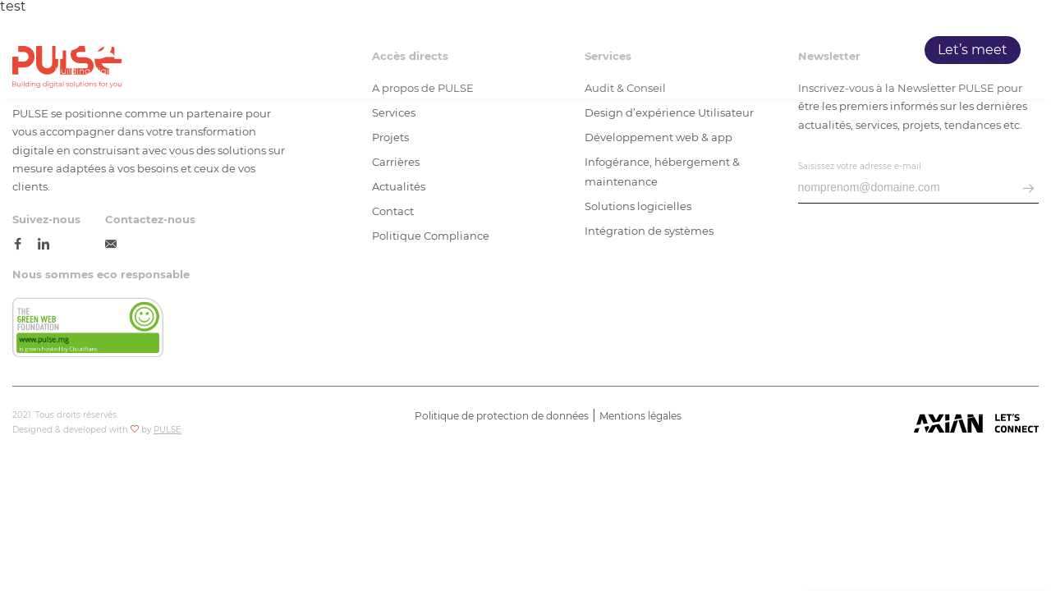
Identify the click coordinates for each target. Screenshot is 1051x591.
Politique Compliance (430, 235)
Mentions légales (640, 416)
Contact (393, 211)
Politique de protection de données (502, 416)
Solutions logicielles (638, 206)
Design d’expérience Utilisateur (669, 112)
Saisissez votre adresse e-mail (859, 166)
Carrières (814, 50)
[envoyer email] (1028, 189)
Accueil (544, 50)
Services (674, 50)
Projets (742, 50)
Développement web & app (658, 137)
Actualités (398, 186)
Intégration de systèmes (649, 230)
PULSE (608, 50)
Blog (876, 50)
